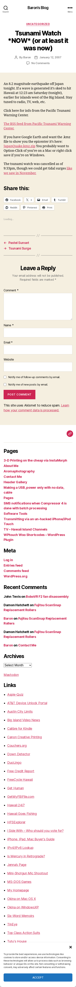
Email (8, 342)
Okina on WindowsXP (23, 907)
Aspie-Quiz (15, 694)
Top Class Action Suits (23, 933)
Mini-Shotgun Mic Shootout (27, 873)
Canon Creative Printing (24, 737)
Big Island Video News (23, 720)
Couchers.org (17, 745)
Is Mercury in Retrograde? (26, 856)
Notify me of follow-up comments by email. (34, 377)
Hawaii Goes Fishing (22, 814)
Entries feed (13, 565)
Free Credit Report (20, 771)
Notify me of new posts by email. (28, 384)
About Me (11, 466)
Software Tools (15, 513)
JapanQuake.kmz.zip (19, 146)
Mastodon (11, 675)
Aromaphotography (19, 471)
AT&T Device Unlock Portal (27, 703)
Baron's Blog (38, 8)
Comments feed (16, 571)
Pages (8, 498)
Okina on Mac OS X (21, 899)
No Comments (40, 63)
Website (9, 359)
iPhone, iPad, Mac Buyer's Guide (31, 839)
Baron (27, 57)
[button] (70, 947)
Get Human (15, 788)
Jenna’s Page (16, 865)
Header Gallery (15, 482)
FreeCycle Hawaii (20, 779)
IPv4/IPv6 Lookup (20, 848)
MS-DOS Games (19, 882)
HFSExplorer (16, 822)
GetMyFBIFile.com (20, 797)
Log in (8, 560)
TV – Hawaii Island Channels (25, 529)
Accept (38, 977)
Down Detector (18, 754)
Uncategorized (38, 24)
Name (9, 325)
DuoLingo (14, 762)
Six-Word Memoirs (20, 916)
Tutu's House (17, 941)
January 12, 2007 (50, 57)
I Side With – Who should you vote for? (35, 831)
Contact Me (13, 477)
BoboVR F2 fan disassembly (47, 596)
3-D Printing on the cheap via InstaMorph (35, 460)
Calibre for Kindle (19, 728)
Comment (11, 290)
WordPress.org (15, 576)
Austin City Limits (20, 711)
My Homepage (18, 890)
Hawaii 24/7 (16, 805)
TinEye (12, 924)
